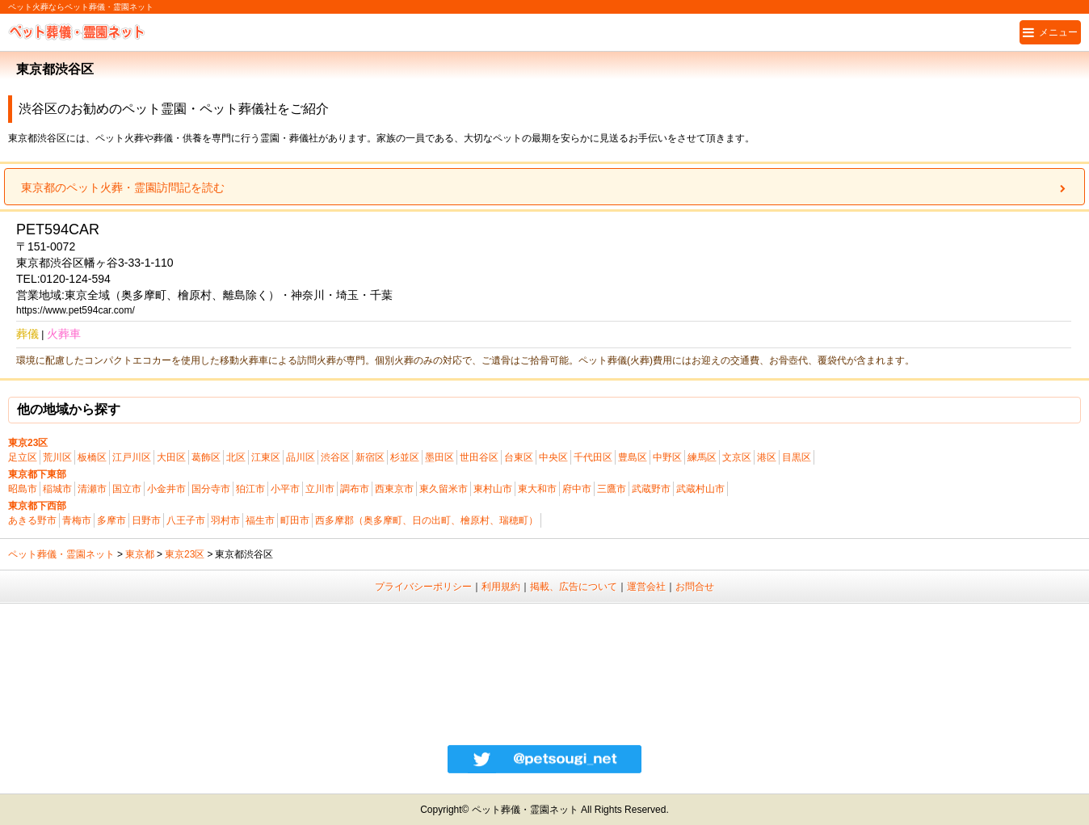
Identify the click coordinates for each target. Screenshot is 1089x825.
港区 (766, 457)
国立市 (126, 489)
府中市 (576, 489)
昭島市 (22, 489)
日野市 (146, 520)
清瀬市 (92, 489)
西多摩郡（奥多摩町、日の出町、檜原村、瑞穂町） (426, 520)
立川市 (319, 489)
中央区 (553, 457)
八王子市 (185, 520)
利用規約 (500, 586)
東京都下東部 (37, 474)
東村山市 (492, 489)
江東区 (265, 457)
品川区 (300, 457)
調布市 (354, 489)
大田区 (171, 457)
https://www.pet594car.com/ (75, 310)
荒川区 (57, 457)
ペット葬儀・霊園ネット (61, 554)
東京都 (139, 554)
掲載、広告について (573, 586)
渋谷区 (335, 457)
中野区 (667, 457)
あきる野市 (32, 520)
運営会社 (646, 586)
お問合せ (694, 586)
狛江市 (250, 489)
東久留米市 (443, 489)
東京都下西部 (37, 505)
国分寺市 (210, 489)
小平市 (285, 489)
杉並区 (404, 457)
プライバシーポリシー (423, 586)
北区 (236, 457)
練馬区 (702, 457)
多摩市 (111, 520)
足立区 (22, 457)
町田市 (294, 520)
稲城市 (57, 489)
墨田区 (439, 457)
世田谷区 (479, 457)
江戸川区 (131, 457)
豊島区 (632, 457)
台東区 (518, 457)
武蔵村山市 (700, 489)
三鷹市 (611, 489)
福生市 (260, 520)
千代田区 (593, 457)
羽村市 (225, 520)
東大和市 (537, 489)
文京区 (736, 457)
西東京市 (394, 489)
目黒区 (796, 457)
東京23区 (28, 442)
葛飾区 (206, 457)
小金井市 (166, 489)
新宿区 (370, 457)
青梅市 (76, 520)
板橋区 (92, 457)
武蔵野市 (651, 489)
